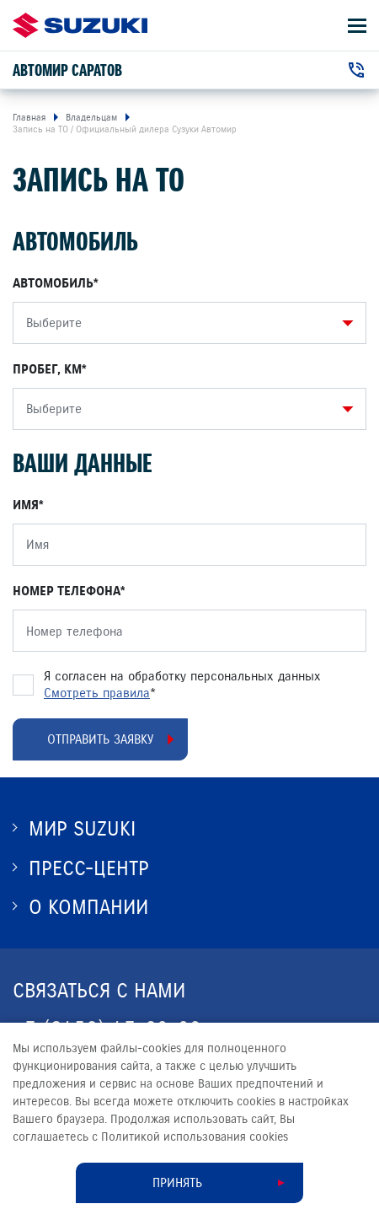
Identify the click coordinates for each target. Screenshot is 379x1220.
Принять (177, 1182)
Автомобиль (53, 283)
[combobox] (185, 323)
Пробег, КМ (47, 369)
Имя (26, 505)
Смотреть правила (97, 693)
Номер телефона (66, 591)
